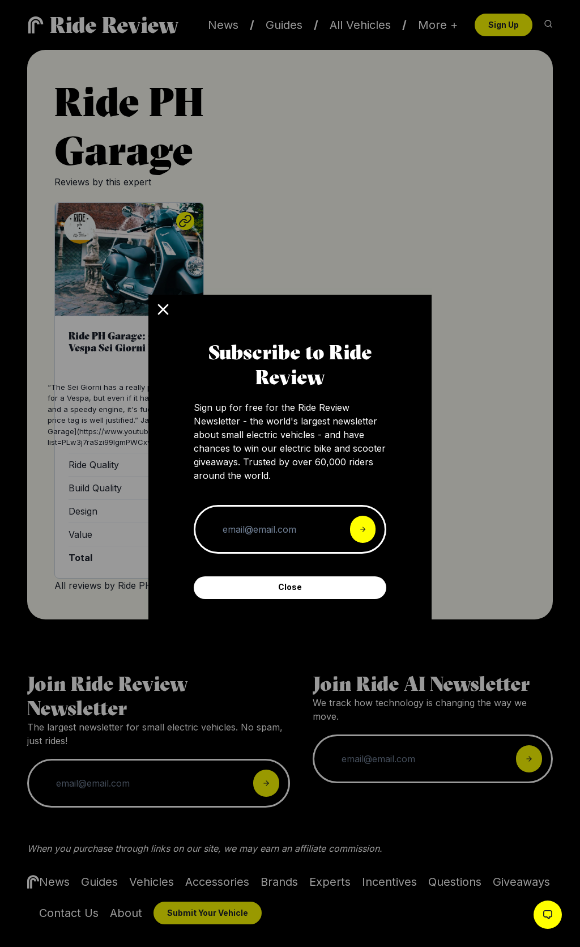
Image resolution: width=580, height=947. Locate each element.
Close (290, 587)
